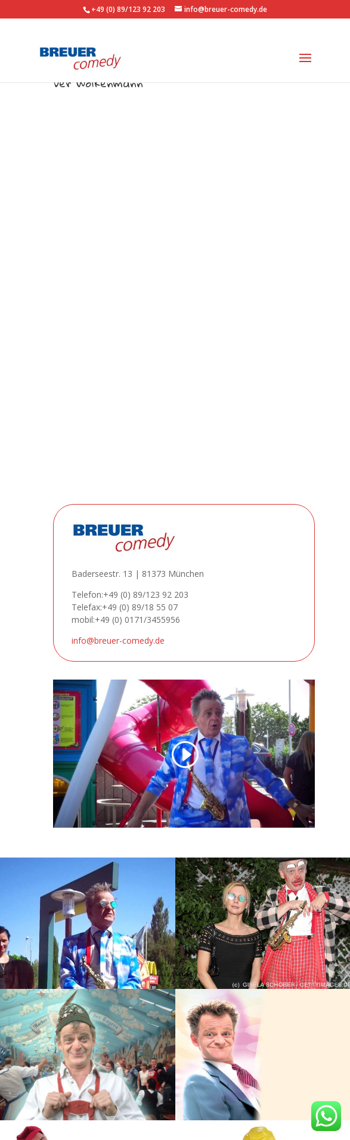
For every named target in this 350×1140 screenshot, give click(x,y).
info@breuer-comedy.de (118, 640)
